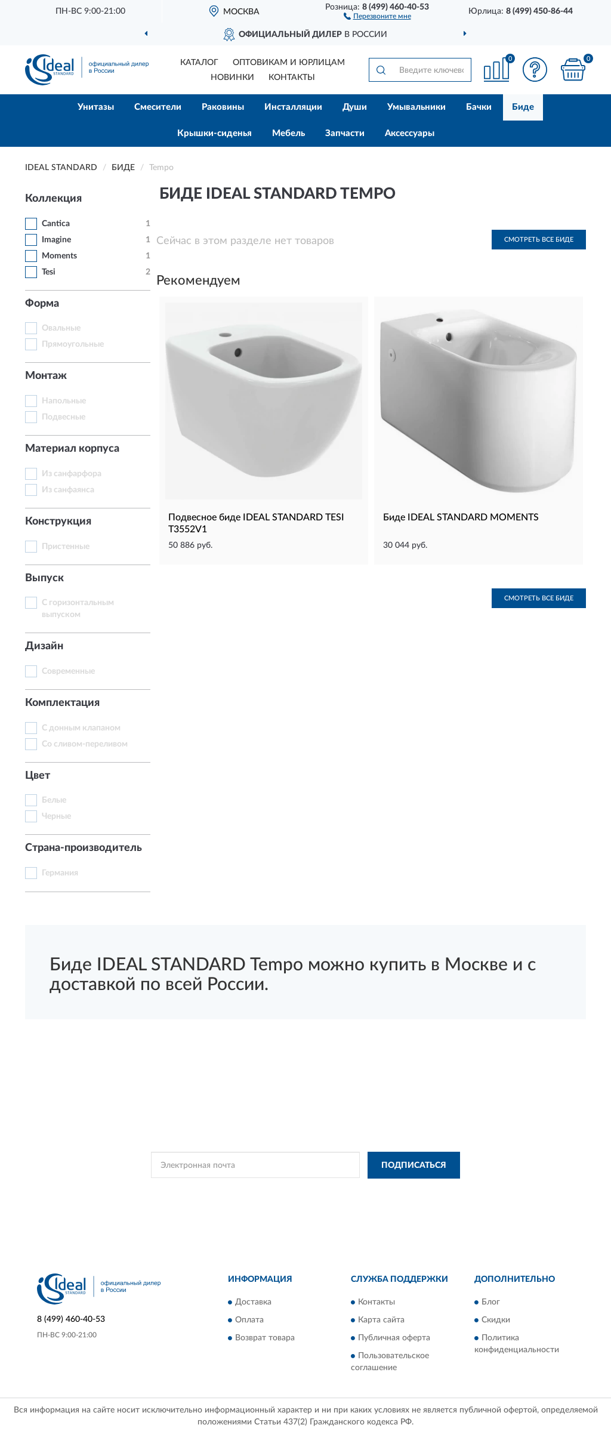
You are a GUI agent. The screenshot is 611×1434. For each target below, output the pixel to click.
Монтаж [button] (46, 376)
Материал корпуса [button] (72, 448)
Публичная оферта (394, 1338)
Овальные (61, 328)
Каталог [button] (199, 62)
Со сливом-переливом (85, 744)
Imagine (56, 240)
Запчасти (345, 133)
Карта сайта (381, 1320)
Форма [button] (42, 303)
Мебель (288, 133)
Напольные (64, 401)
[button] (377, 15)
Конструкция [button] (58, 521)
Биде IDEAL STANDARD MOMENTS (461, 517)
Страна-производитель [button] (83, 848)
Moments (59, 256)
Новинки (232, 77)
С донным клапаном (81, 728)
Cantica (56, 224)
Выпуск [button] (44, 578)
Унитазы (96, 107)
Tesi (48, 272)
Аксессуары (409, 133)
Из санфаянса (68, 490)
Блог (491, 1303)
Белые (54, 800)
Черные (56, 816)
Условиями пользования (393, 1192)
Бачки (479, 107)
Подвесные (63, 417)
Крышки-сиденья (214, 133)
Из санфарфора (71, 474)
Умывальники (416, 107)
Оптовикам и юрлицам (289, 62)
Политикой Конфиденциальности (288, 1192)
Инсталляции (293, 107)
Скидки (496, 1320)
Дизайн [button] (44, 646)
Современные (68, 671)
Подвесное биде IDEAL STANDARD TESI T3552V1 (256, 523)
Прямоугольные (73, 344)
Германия (60, 873)
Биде (523, 107)
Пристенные (66, 546)
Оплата (249, 1320)
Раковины (223, 107)
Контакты (292, 77)
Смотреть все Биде (538, 239)
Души (354, 107)
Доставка (253, 1303)
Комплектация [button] (62, 703)
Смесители (157, 107)
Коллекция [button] (53, 198)
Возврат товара (265, 1338)
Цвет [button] (37, 775)
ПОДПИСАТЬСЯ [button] (413, 1165)
